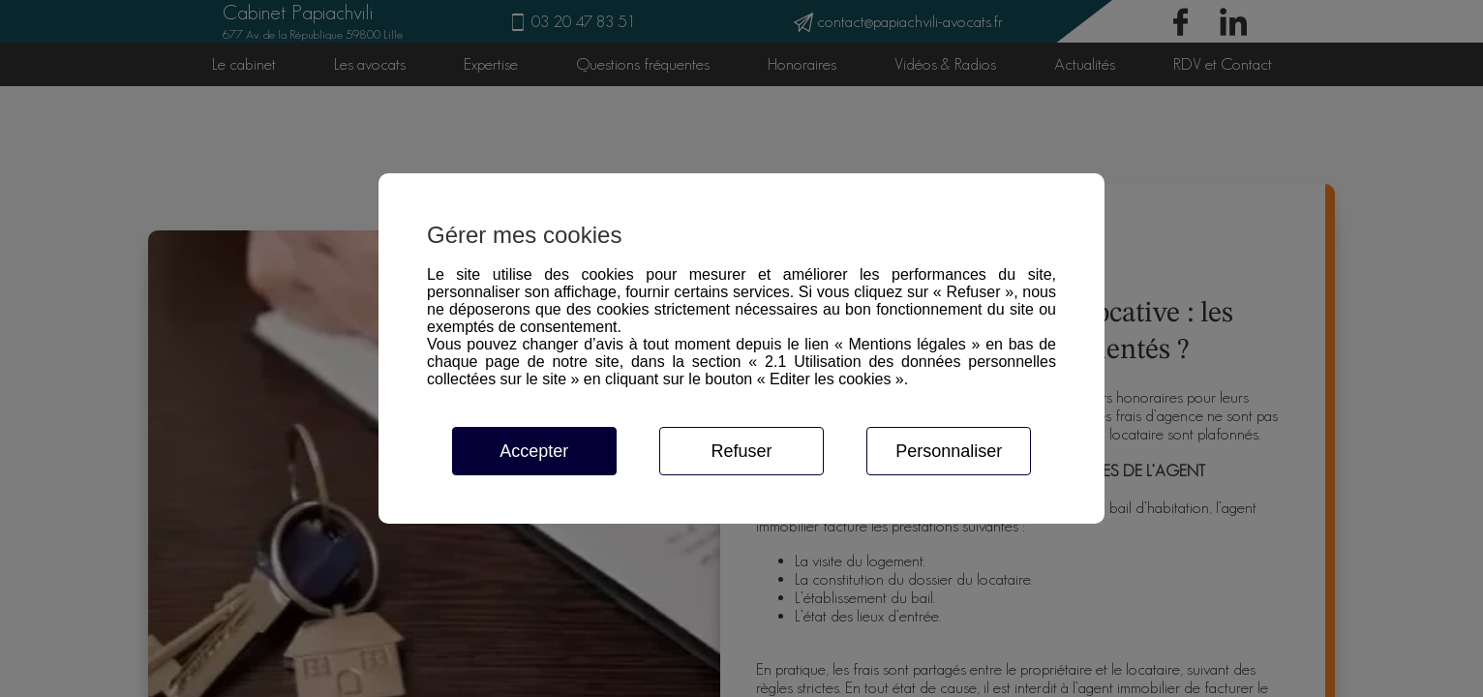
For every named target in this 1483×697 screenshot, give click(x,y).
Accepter (533, 451)
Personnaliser (948, 451)
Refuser (741, 451)
